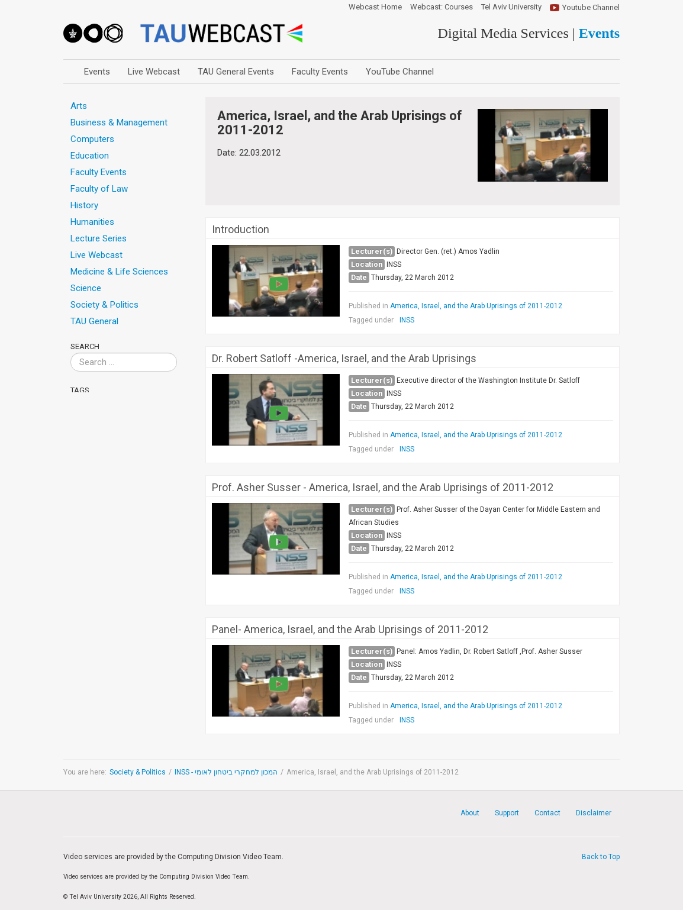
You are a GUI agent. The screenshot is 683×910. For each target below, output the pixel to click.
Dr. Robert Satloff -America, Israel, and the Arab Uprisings (344, 358)
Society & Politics (137, 772)
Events (97, 71)
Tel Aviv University (511, 7)
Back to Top (601, 857)
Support (507, 813)
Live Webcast (154, 71)
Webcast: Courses (441, 7)
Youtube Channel (591, 7)
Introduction (240, 229)
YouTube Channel (400, 71)
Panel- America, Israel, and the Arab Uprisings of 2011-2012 (350, 629)
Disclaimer (593, 813)
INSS (407, 320)
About (469, 813)
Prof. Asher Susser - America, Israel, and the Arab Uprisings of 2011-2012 (382, 487)
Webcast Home (375, 7)
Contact (547, 813)
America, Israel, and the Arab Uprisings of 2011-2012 (476, 306)
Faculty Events (320, 71)
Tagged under (371, 320)
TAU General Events (236, 71)
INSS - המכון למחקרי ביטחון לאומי (226, 772)
